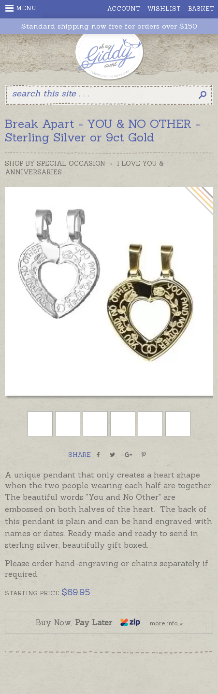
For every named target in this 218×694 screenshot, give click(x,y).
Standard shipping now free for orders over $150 (109, 26)
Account (123, 8)
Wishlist (164, 8)
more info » (166, 623)
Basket (201, 8)
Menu (20, 8)
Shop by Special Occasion (55, 163)
